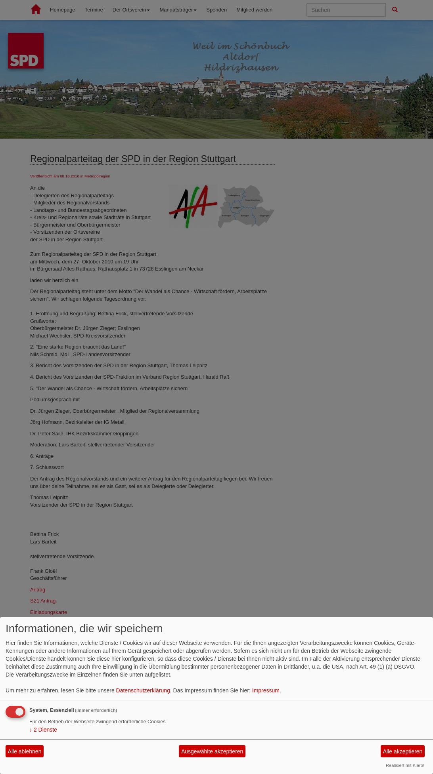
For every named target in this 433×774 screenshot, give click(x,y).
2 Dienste (43, 729)
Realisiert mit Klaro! (405, 765)
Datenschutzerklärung (143, 690)
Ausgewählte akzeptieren (212, 751)
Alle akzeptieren (403, 751)
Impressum (266, 690)
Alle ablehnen (25, 751)
